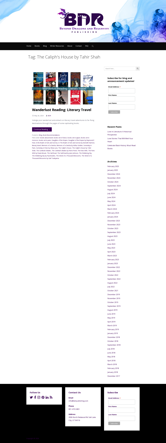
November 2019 (113, 298)
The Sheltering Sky (85, 153)
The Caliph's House (64, 148)
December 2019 (113, 294)
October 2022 (112, 275)
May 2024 (111, 201)
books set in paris (45, 140)
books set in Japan (74, 138)
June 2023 (111, 244)
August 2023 (112, 236)
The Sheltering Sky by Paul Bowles (43, 156)
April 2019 (111, 322)
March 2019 (112, 325)
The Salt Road (52, 153)
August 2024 (112, 189)
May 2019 (111, 318)
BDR (49, 116)
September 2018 (113, 345)
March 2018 (112, 364)
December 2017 (113, 376)
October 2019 (112, 302)
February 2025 (113, 166)
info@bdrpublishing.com (78, 401)
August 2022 (112, 283)
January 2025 (112, 170)
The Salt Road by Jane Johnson (67, 153)
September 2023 (113, 232)
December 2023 (113, 221)
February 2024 (113, 213)
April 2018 (111, 360)
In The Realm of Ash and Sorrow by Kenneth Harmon (76, 143)
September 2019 (113, 306)
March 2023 (112, 255)
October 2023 (112, 228)
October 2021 (112, 290)
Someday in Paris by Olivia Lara (46, 148)
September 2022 (113, 279)
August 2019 (112, 310)
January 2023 (112, 263)
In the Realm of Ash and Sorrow (47, 143)
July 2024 (111, 193)
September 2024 (113, 186)
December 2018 (113, 337)
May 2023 (111, 248)
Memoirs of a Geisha (49, 145)
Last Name (112, 103)
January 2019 (112, 333)
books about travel (46, 138)
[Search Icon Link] (92, 46)
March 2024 (112, 209)
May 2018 (111, 356)
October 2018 (112, 341)
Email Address (114, 87)
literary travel (36, 145)
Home (28, 46)
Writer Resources (57, 46)
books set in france (60, 138)
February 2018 (113, 368)
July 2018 (111, 349)
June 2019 (111, 314)
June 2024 (111, 197)
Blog (45, 46)
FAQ (86, 46)
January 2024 (112, 217)
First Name (112, 95)
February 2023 (113, 259)
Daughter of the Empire (60, 140)
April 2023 (111, 252)
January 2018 (112, 372)
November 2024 (113, 178)
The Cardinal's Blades (43, 151)
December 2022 (113, 267)
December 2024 (113, 174)
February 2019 (113, 329)
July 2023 (111, 240)
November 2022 (113, 271)
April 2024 (111, 205)
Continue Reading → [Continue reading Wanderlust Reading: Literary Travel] (42, 129)
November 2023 (113, 224)
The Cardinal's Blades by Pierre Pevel (64, 151)
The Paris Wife (82, 151)
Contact (79, 46)
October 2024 (112, 182)
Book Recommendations (51, 135)
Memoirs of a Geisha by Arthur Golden (70, 145)
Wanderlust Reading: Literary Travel (61, 109)
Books (37, 46)
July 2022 (111, 287)
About (69, 46)
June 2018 (111, 353)
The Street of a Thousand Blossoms (68, 156)
